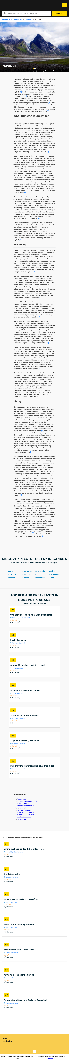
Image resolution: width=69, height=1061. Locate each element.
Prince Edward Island (43, 578)
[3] (44, 397)
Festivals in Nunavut (24, 810)
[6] (34, 107)
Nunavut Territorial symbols (27, 801)
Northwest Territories (29, 578)
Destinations (8, 1041)
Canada (28, 19)
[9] (47, 343)
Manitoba (11, 578)
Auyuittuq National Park (25, 812)
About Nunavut (22, 799)
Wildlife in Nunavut (23, 803)
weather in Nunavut (24, 817)
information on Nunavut (25, 806)
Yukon (51, 578)
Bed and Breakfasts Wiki (12, 19)
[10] (20, 92)
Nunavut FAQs (22, 808)
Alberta (10, 571)
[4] (42, 536)
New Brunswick (27, 571)
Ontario (38, 574)
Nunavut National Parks (25, 815)
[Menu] (64, 5)
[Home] (31, 5)
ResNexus (51, 1058)
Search (59, 13)
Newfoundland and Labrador (32, 574)
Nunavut (27, 618)
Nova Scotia (40, 571)
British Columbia (14, 574)
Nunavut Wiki (22, 819)
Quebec (52, 571)
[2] (41, 381)
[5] (25, 193)
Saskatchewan (55, 574)
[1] (26, 96)
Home (5, 1038)
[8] (49, 103)
